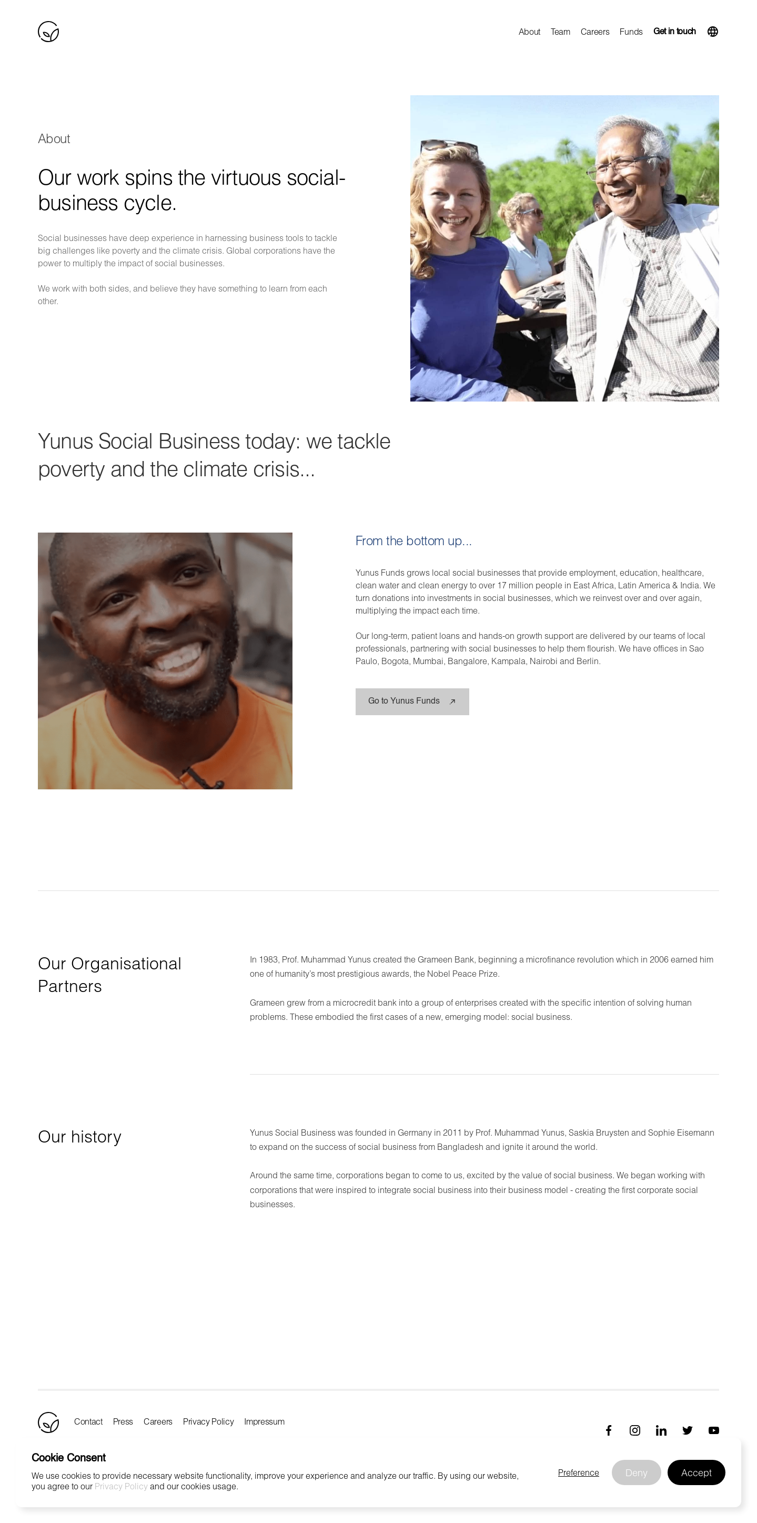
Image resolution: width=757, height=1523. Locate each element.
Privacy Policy (208, 1421)
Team (560, 31)
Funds (631, 31)
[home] (48, 31)
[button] (712, 31)
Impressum (264, 1421)
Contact (88, 1421)
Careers (595, 31)
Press (123, 1421)
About (529, 31)
